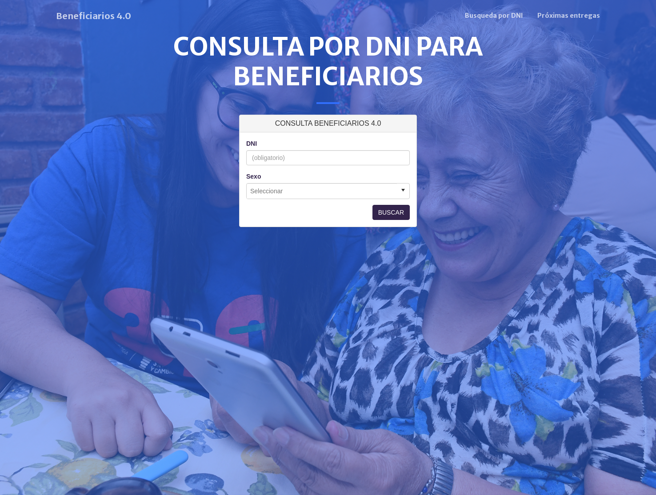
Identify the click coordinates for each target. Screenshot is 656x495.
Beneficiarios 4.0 (93, 15)
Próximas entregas (568, 16)
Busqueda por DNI (494, 16)
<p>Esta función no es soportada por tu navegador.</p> (328, 215)
